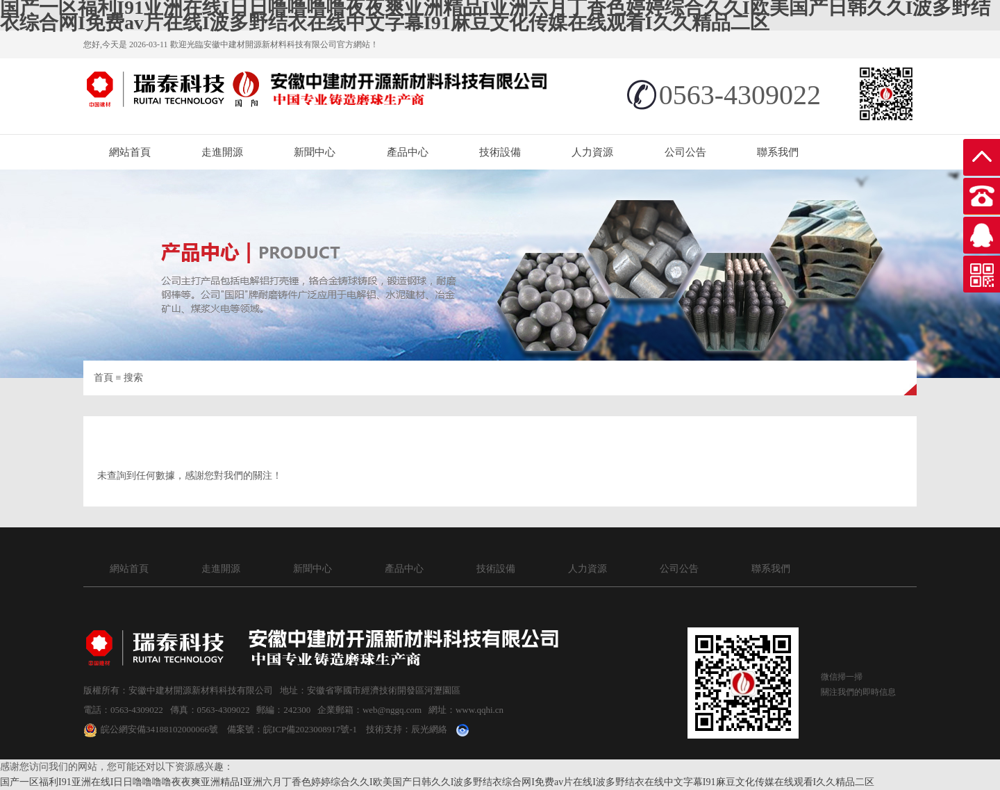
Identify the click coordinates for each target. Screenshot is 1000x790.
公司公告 (685, 152)
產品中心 (407, 152)
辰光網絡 (429, 729)
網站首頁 (130, 152)
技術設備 (500, 152)
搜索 (133, 377)
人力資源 (592, 152)
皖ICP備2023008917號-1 (310, 729)
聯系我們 (778, 152)
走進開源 (222, 152)
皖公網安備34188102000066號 (150, 729)
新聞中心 (314, 152)
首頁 (103, 377)
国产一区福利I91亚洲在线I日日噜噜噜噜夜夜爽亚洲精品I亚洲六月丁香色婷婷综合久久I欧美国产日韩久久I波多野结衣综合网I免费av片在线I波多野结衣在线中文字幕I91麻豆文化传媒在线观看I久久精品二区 (437, 782)
